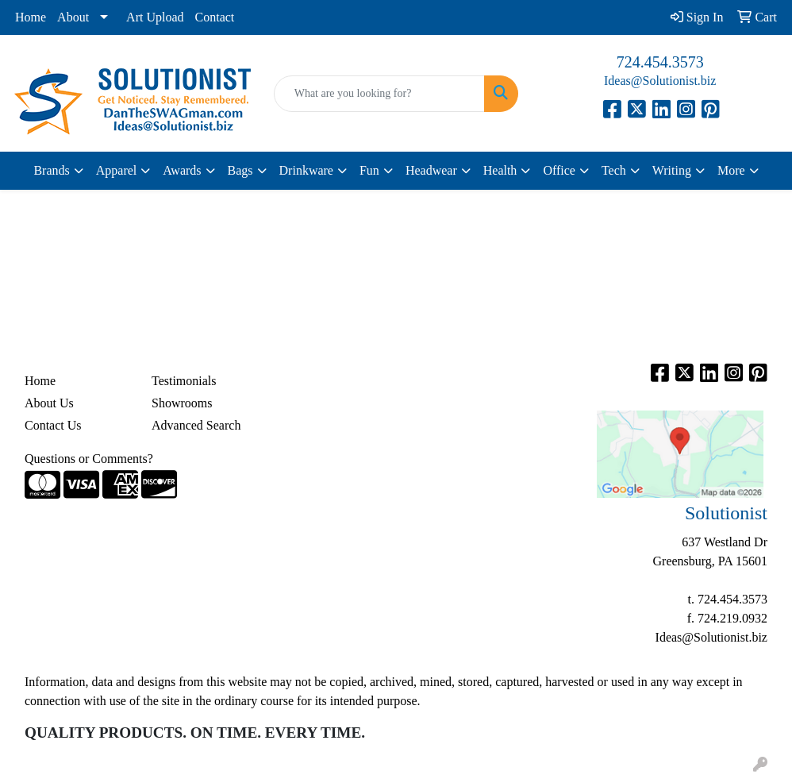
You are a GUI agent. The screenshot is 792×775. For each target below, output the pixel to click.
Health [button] (500, 170)
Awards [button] (182, 170)
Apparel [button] (116, 170)
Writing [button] (671, 170)
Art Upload (154, 17)
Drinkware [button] (306, 170)
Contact (215, 17)
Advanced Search (196, 425)
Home (30, 17)
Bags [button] (240, 170)
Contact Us (53, 425)
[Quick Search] (380, 93)
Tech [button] (614, 170)
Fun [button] (369, 170)
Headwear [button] (431, 170)
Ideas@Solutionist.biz (660, 80)
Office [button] (559, 170)
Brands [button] (51, 170)
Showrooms (182, 403)
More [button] (731, 170)
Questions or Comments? (89, 458)
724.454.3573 (660, 62)
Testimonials (184, 381)
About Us (49, 403)
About (73, 17)
